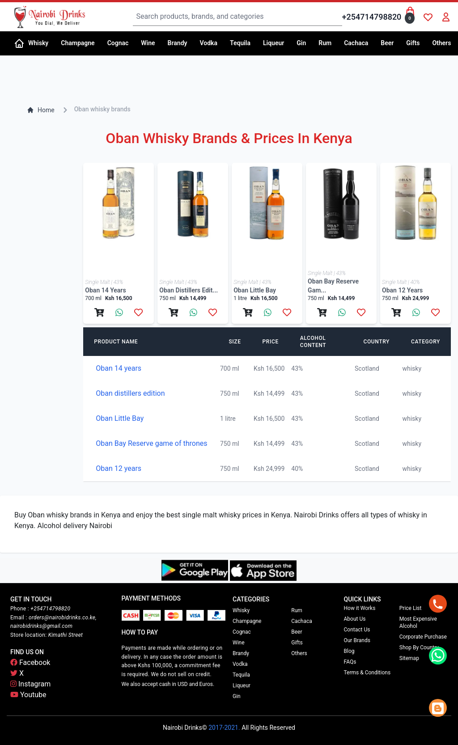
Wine (239, 642)
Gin (237, 696)
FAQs (350, 662)
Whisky (241, 610)
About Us (355, 619)
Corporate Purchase (423, 637)
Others (299, 653)
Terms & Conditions (367, 672)
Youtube (28, 694)
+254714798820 (372, 16)
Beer (296, 632)
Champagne (247, 621)
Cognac (242, 632)
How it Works (360, 608)
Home (41, 110)
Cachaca (301, 621)
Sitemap (409, 658)
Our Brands (357, 640)
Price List (410, 608)
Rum (296, 610)
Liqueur (241, 685)
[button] (41, 43)
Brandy (241, 653)
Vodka (240, 664)
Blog (349, 651)
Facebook (30, 662)
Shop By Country (419, 647)
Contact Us (357, 629)
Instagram (30, 684)
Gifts (296, 642)
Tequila (241, 675)
